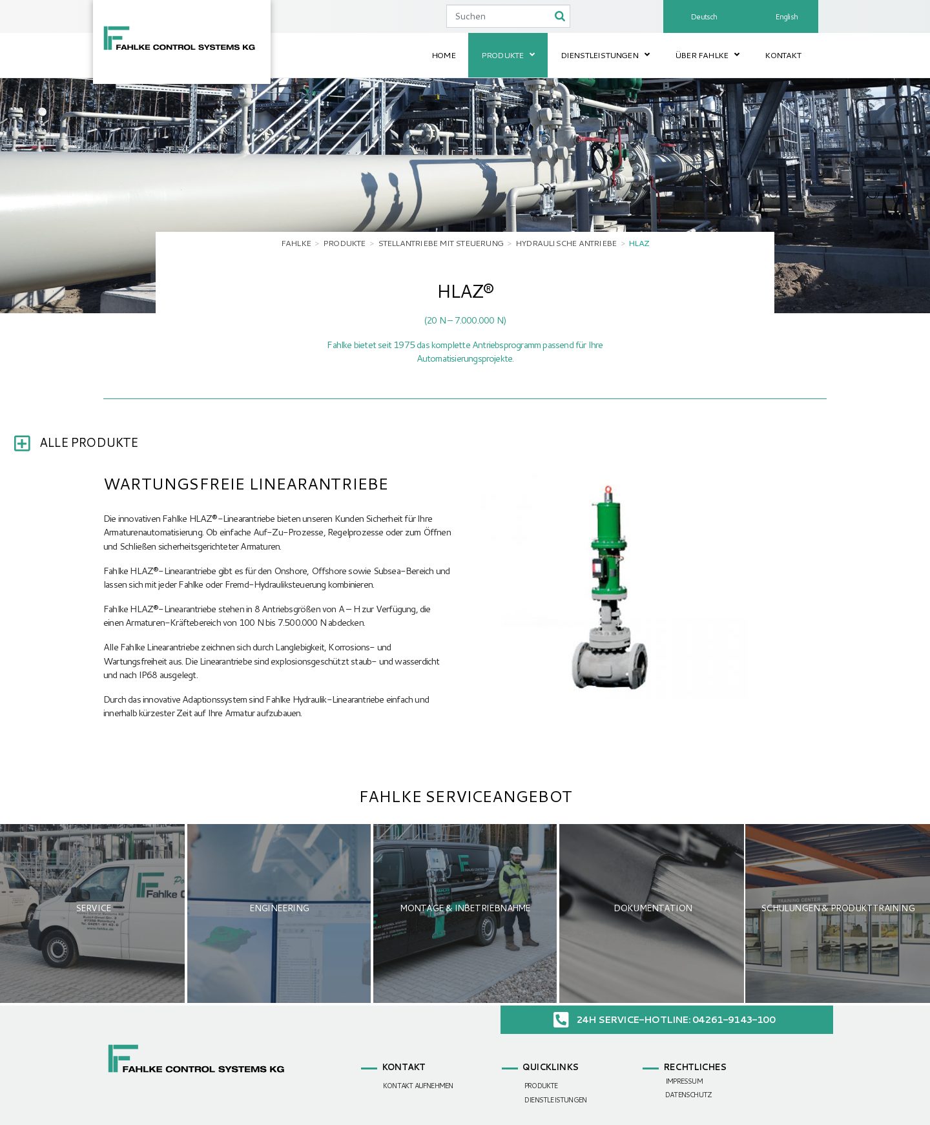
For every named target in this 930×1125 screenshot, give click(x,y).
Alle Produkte (88, 442)
